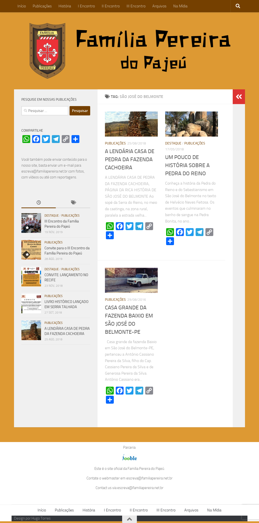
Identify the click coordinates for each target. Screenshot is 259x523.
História (64, 6)
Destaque (173, 143)
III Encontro (136, 6)
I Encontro (86, 6)
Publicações (42, 6)
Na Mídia (180, 6)
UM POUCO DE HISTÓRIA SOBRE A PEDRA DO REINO (187, 165)
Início (21, 6)
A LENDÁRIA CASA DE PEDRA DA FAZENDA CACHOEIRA (129, 159)
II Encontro (111, 6)
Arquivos (159, 6)
